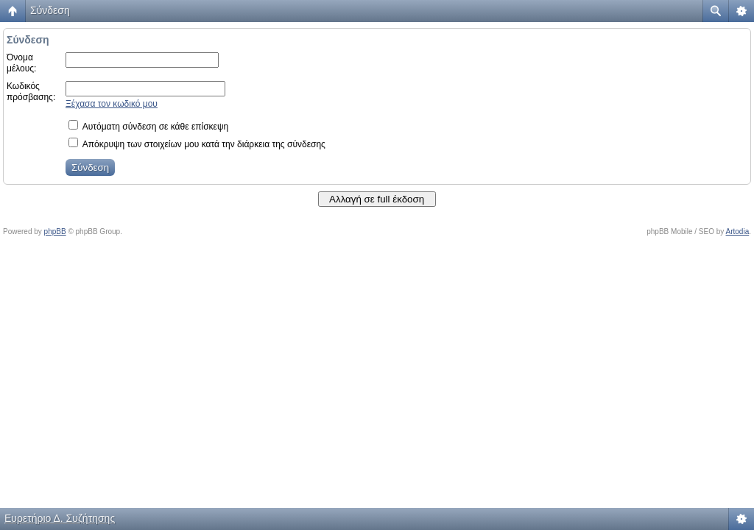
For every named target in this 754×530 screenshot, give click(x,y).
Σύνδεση (50, 10)
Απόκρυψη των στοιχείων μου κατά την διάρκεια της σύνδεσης (196, 144)
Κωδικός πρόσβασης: (31, 92)
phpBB (55, 231)
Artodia (738, 231)
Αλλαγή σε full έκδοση (376, 199)
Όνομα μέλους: (21, 63)
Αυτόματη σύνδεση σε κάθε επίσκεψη (148, 126)
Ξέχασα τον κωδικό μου (112, 104)
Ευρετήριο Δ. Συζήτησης (59, 518)
